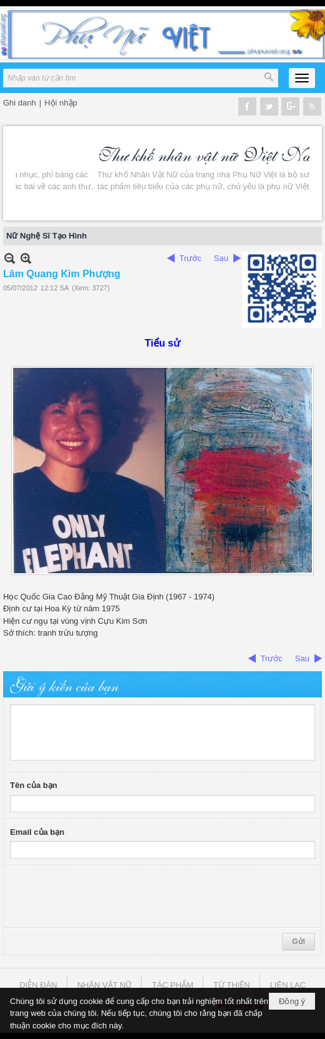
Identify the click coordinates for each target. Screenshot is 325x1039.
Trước (190, 258)
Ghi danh (19, 102)
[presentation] (105, 896)
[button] (302, 78)
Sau (221, 258)
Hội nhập (60, 102)
